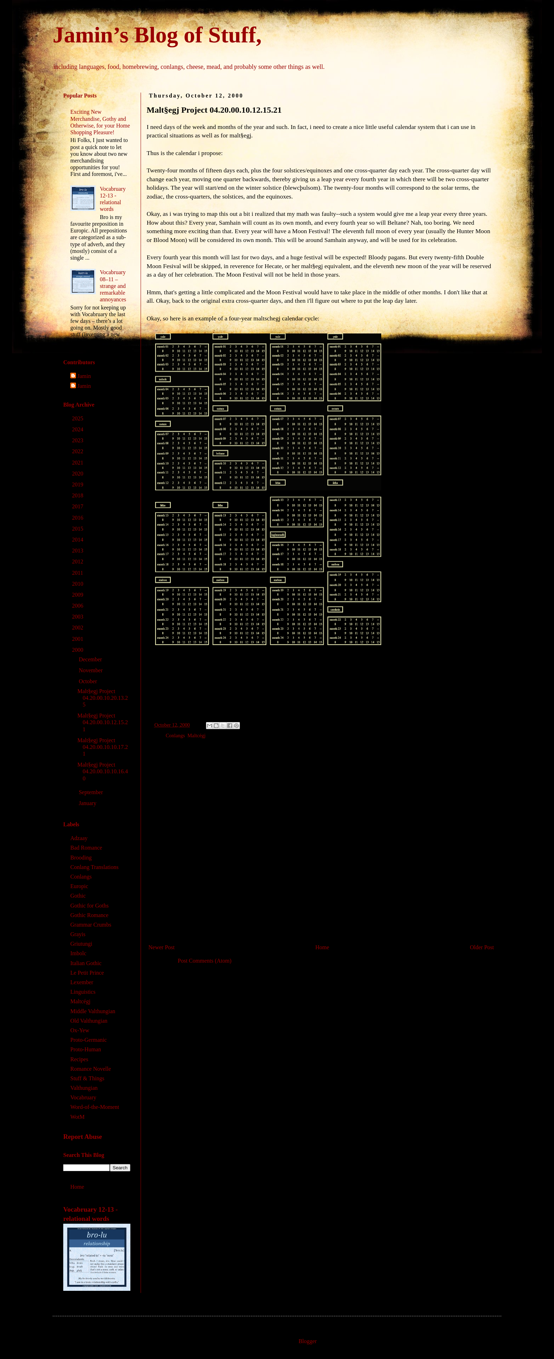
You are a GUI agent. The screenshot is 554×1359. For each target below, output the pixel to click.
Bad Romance (86, 848)
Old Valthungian (88, 1021)
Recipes (79, 1059)
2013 (78, 551)
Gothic (78, 896)
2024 (78, 429)
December (91, 659)
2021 (78, 463)
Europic (79, 886)
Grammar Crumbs (90, 925)
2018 (78, 495)
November (91, 670)
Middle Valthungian (92, 1011)
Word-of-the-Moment (94, 1107)
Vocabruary (83, 1097)
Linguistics (82, 992)
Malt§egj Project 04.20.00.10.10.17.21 (102, 747)
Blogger (308, 1341)
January (88, 803)
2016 (78, 518)
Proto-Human (85, 1049)
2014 (78, 540)
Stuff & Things (87, 1078)
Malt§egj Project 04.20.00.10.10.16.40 (102, 771)
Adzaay (79, 838)
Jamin (84, 376)
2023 (78, 440)
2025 (78, 418)
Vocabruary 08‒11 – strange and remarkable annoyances (113, 285)
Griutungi (81, 944)
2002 (78, 628)
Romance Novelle (90, 1069)
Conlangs (175, 735)
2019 (78, 484)
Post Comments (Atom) (204, 961)
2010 (78, 584)
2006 (78, 606)
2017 (78, 506)
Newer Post (161, 947)
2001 (78, 639)
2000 (78, 650)
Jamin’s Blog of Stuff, (157, 34)
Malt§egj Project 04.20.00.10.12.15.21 (102, 722)
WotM (77, 1117)
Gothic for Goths (89, 906)
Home (322, 947)
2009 (78, 595)
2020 (78, 474)
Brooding (81, 858)
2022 (78, 451)
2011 (78, 573)
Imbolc (78, 953)
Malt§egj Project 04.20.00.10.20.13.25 (102, 698)
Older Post (482, 947)
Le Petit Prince (87, 973)
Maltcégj (197, 735)
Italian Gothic (85, 963)
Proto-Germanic (88, 1040)
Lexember (81, 982)
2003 (78, 617)
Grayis (78, 934)
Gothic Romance (89, 915)
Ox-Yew (79, 1030)
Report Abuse (82, 1136)
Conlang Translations (94, 867)
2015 (78, 529)
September (91, 792)
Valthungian (84, 1088)
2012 (78, 562)
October (89, 681)
